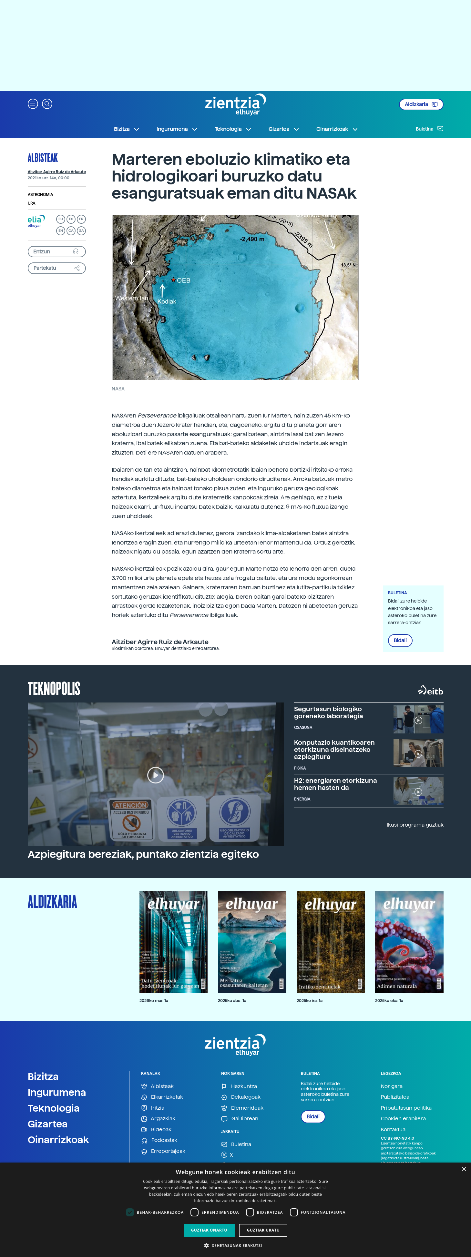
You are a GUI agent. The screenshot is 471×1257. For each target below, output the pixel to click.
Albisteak (43, 157)
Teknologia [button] (233, 129)
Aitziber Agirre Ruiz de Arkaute (57, 172)
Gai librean (239, 1118)
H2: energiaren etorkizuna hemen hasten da (335, 784)
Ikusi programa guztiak (415, 825)
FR (81, 219)
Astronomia (40, 194)
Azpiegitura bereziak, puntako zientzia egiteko (143, 854)
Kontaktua (393, 1129)
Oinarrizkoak (58, 1139)
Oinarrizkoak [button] (337, 129)
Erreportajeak (163, 1151)
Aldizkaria (421, 104)
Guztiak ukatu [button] (263, 1230)
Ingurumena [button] (177, 129)
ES (71, 219)
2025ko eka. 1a (389, 1000)
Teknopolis (54, 687)
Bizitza (43, 1076)
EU (60, 219)
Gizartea (48, 1124)
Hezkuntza (239, 1086)
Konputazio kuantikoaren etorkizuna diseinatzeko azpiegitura (334, 750)
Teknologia (54, 1108)
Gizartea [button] (284, 129)
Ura (31, 203)
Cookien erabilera (403, 1118)
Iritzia (152, 1108)
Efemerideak (242, 1108)
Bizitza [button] (127, 129)
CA (70, 231)
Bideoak (156, 1129)
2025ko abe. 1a (232, 1000)
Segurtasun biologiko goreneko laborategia (328, 712)
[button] (33, 103)
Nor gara (392, 1086)
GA (81, 231)
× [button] (463, 1169)
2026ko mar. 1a (153, 1000)
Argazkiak (158, 1118)
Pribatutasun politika (406, 1108)
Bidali (400, 640)
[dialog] (235, 1210)
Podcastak (159, 1140)
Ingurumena (57, 1092)
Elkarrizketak (162, 1097)
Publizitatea (395, 1097)
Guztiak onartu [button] (209, 1230)
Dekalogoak (241, 1097)
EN (60, 231)
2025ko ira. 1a (310, 1000)
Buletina (430, 128)
